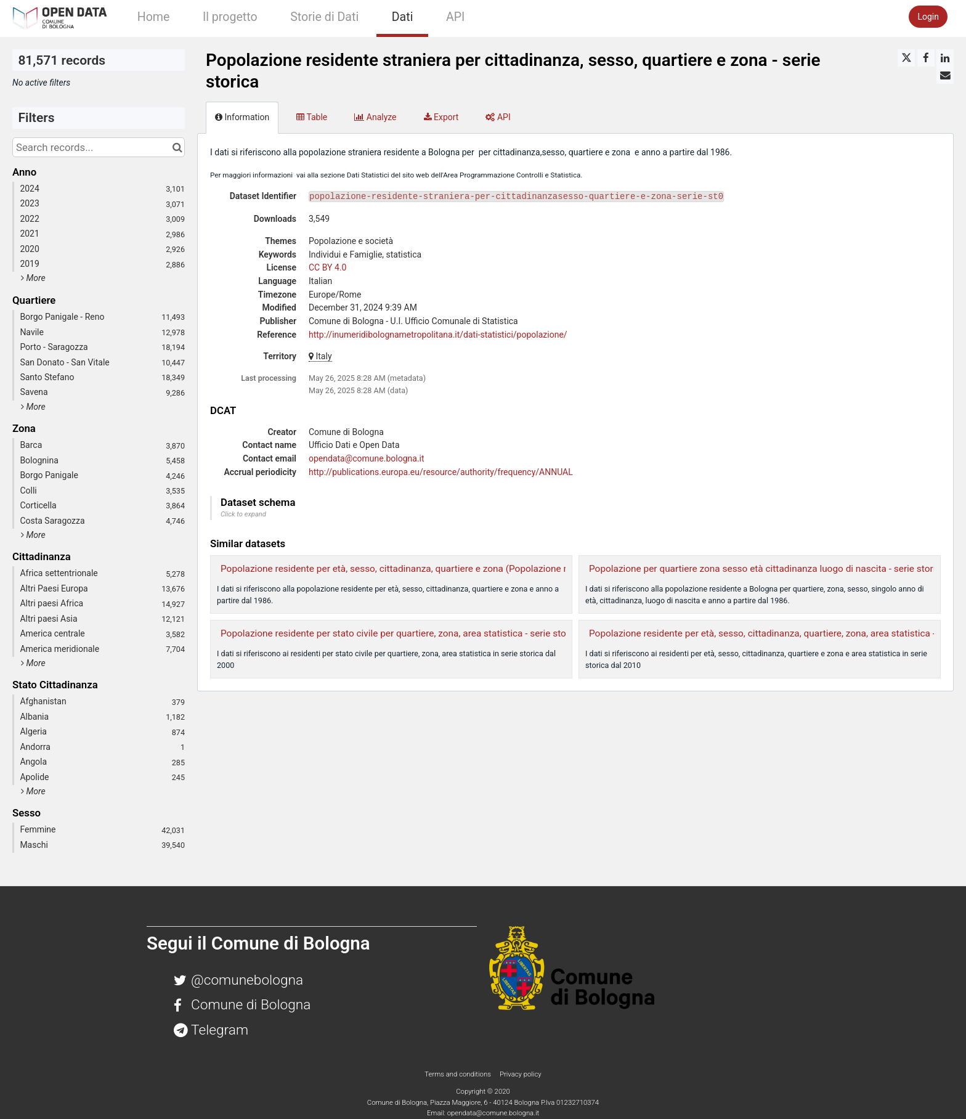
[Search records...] (98, 147)
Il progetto (230, 17)
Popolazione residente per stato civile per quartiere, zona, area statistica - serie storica (401, 633)
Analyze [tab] (375, 117)
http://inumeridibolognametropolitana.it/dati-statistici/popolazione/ (438, 335)
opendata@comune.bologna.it (366, 458)
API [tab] (497, 117)
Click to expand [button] (243, 514)
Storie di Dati (324, 17)
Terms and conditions (458, 1074)
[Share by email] (945, 75)
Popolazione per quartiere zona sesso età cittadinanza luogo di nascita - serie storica (767, 568)
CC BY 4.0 (327, 267)
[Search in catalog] (177, 147)
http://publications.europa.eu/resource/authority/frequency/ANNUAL (441, 472)
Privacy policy (521, 1074)
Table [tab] (311, 117)
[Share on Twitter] (906, 58)
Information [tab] (242, 117)
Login (928, 17)
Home (153, 17)
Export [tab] (441, 117)
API (455, 17)
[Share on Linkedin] (945, 58)
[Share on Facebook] (926, 58)
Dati (402, 17)
